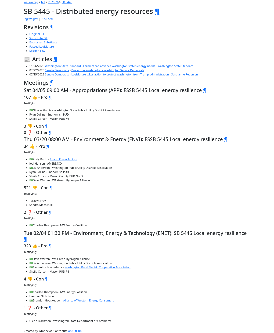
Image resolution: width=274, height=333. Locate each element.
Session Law (37, 51)
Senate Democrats (57, 70)
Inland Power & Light (63, 159)
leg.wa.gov (31, 19)
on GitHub (75, 331)
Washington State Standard (63, 66)
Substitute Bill (38, 38)
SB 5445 (67, 2)
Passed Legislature (41, 46)
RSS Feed (47, 19)
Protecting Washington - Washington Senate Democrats (107, 70)
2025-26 (53, 2)
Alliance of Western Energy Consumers (88, 300)
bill (43, 2)
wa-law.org (31, 2)
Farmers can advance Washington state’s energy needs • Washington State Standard (138, 66)
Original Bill (37, 34)
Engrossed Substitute (43, 42)
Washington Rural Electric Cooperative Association (97, 267)
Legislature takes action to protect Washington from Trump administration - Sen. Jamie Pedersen (134, 74)
